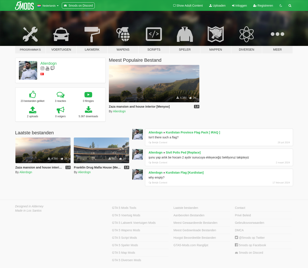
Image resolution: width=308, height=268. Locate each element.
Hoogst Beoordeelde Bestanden (194, 237)
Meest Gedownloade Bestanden (194, 230)
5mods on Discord (249, 253)
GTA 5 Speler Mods (125, 245)
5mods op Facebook (250, 245)
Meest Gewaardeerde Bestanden (195, 222)
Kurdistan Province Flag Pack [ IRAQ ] (193, 132)
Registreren (263, 5)
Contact (240, 207)
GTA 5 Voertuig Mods (126, 215)
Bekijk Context (158, 142)
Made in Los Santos (28, 210)
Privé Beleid (243, 215)
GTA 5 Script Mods (124, 237)
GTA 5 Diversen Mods (126, 260)
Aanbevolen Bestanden (188, 215)
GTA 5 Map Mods (123, 252)
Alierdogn (48, 63)
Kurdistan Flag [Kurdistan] (185, 172)
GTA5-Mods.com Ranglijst (190, 245)
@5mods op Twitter (250, 238)
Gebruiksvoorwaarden (249, 222)
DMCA (239, 230)
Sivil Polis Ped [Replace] (183, 152)
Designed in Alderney (29, 206)
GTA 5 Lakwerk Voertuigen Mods (134, 222)
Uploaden (217, 5)
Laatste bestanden (185, 207)
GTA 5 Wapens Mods (126, 230)
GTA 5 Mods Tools (124, 207)
